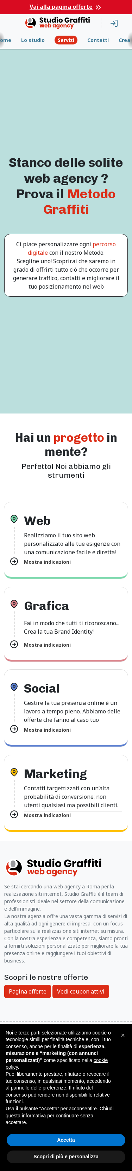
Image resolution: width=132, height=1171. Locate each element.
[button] (122, 1035)
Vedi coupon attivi (81, 991)
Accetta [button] (66, 1140)
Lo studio (33, 40)
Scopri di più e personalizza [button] (65, 1156)
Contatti (98, 40)
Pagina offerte (27, 991)
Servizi (66, 40)
